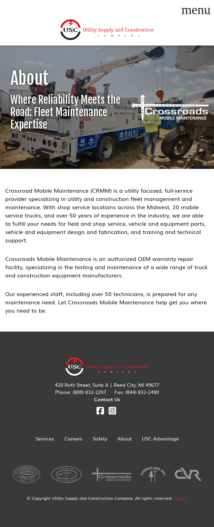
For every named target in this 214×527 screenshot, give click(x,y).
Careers (73, 438)
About (125, 438)
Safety (100, 438)
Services (44, 438)
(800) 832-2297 (89, 391)
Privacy (180, 498)
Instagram (112, 410)
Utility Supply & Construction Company (107, 29)
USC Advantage (160, 438)
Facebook (100, 410)
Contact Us (107, 399)
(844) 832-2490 (142, 391)
